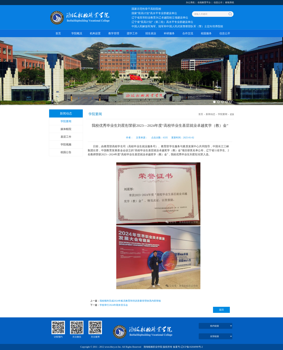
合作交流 (187, 33)
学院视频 (66, 144)
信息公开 (224, 33)
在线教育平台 (204, 2)
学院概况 (76, 33)
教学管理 (113, 33)
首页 (58, 33)
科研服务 (169, 33)
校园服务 (206, 33)
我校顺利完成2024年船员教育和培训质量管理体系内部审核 (130, 301)
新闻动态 (210, 114)
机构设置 (95, 33)
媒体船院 (66, 129)
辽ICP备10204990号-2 (192, 347)
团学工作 (132, 33)
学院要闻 (66, 121)
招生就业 (150, 33)
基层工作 (66, 136)
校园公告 (66, 152)
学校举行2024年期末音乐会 (114, 305)
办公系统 (190, 2)
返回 (221, 309)
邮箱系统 (229, 2)
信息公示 (218, 2)
